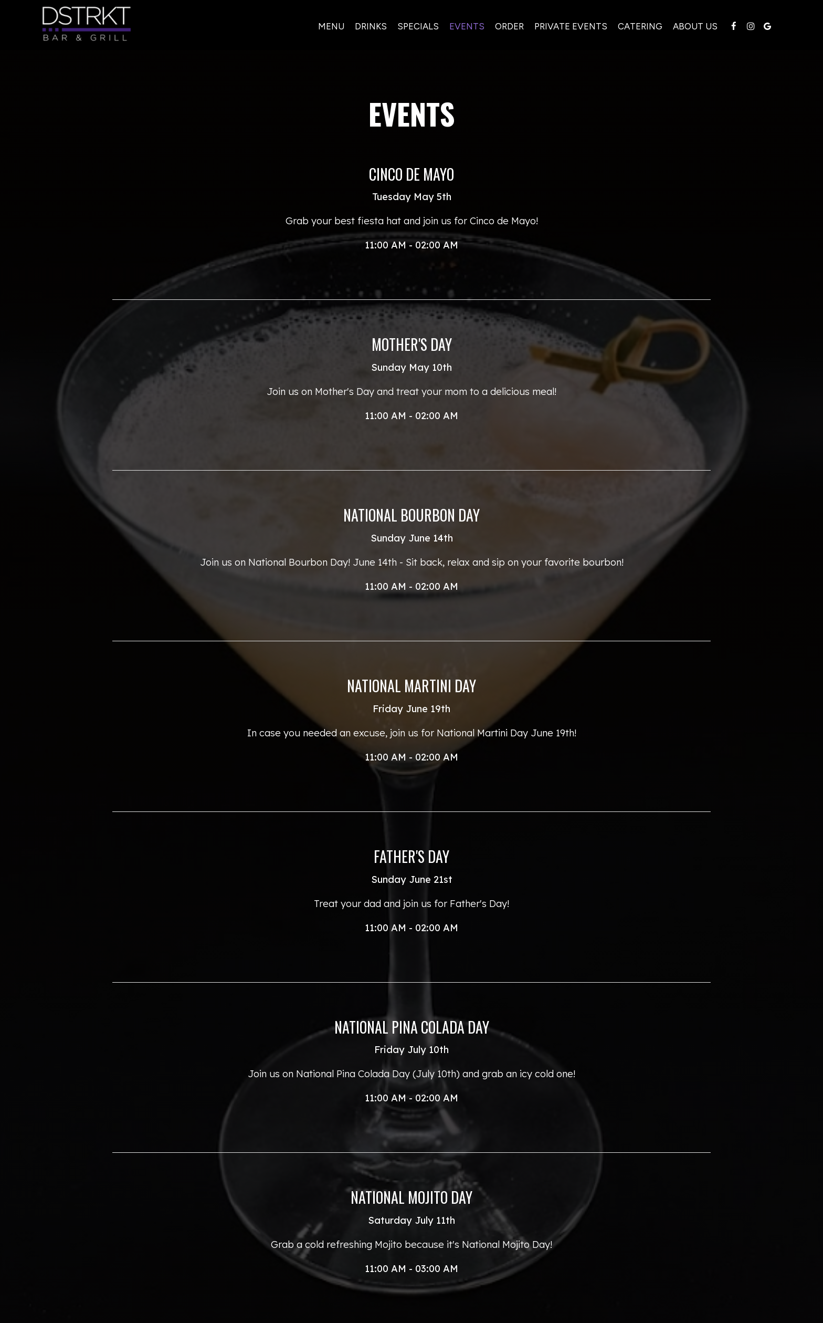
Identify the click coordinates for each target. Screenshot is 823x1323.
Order (507, 26)
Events (465, 26)
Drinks (369, 26)
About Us (693, 26)
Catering (638, 26)
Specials (416, 26)
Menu (329, 26)
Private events (569, 26)
